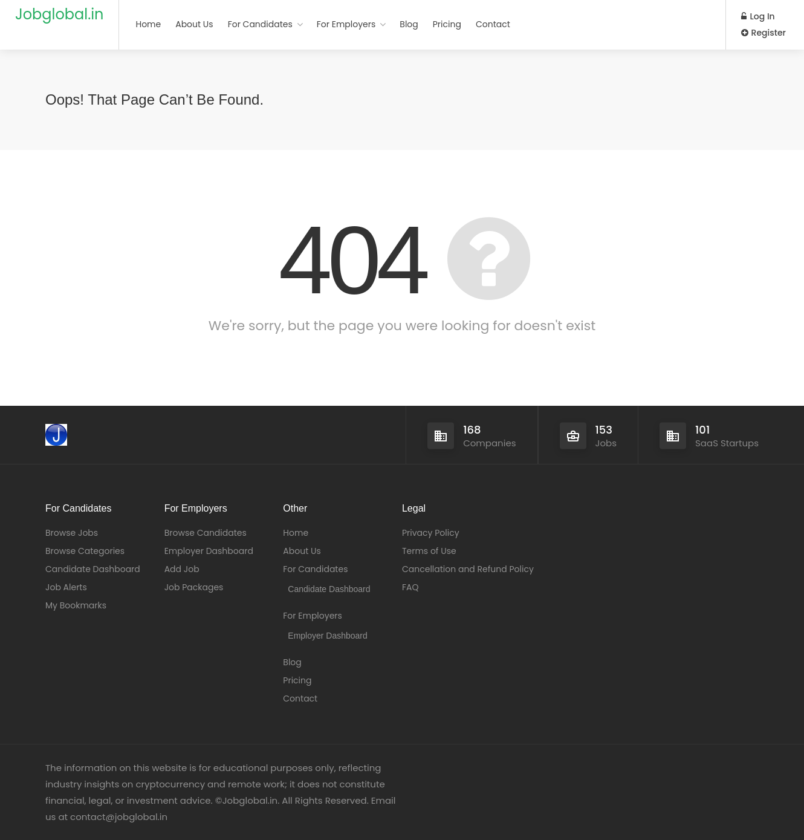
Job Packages (194, 587)
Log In (758, 16)
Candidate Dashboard (92, 569)
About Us (194, 24)
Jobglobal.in (59, 14)
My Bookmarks (75, 605)
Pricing (447, 24)
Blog (409, 24)
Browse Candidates (205, 533)
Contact (493, 24)
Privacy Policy (430, 533)
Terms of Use (429, 551)
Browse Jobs (71, 533)
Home (148, 24)
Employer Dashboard (208, 551)
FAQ (410, 587)
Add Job (181, 569)
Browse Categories (85, 551)
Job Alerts (66, 587)
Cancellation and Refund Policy (468, 569)
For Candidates (260, 24)
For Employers (346, 24)
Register (763, 33)
